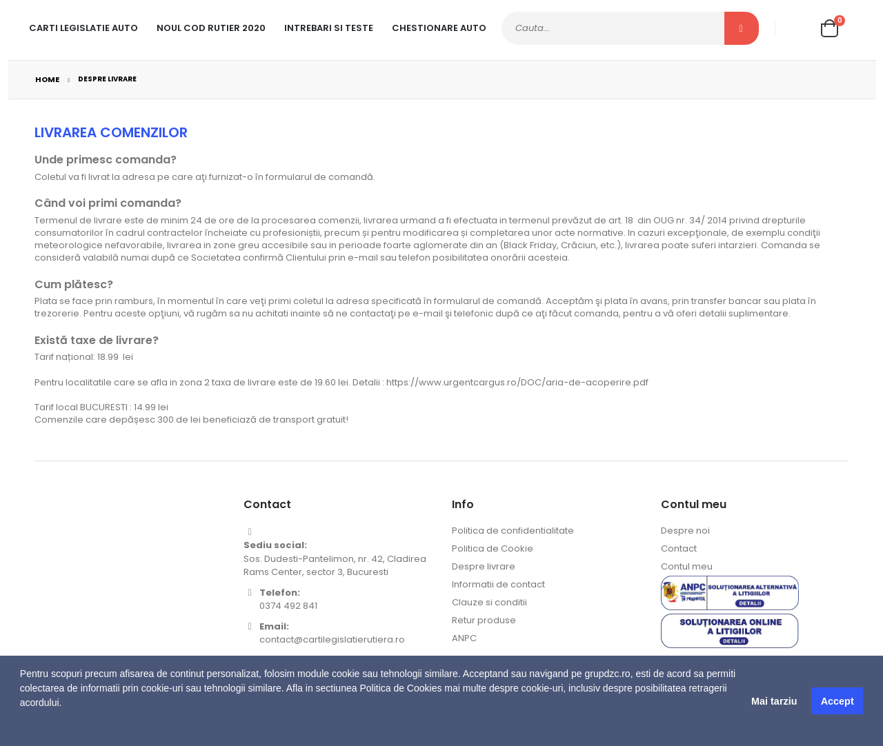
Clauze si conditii (489, 602)
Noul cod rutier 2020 (211, 27)
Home (47, 79)
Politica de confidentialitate (513, 530)
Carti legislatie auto (83, 27)
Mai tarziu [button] (774, 701)
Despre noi (685, 530)
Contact (679, 548)
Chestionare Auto (439, 27)
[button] (22, 729)
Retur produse (484, 620)
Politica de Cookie (492, 548)
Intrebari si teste (328, 27)
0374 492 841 (288, 605)
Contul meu (687, 566)
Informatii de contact (498, 584)
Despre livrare (483, 566)
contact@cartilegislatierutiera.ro (332, 639)
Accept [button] (837, 701)
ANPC (464, 638)
